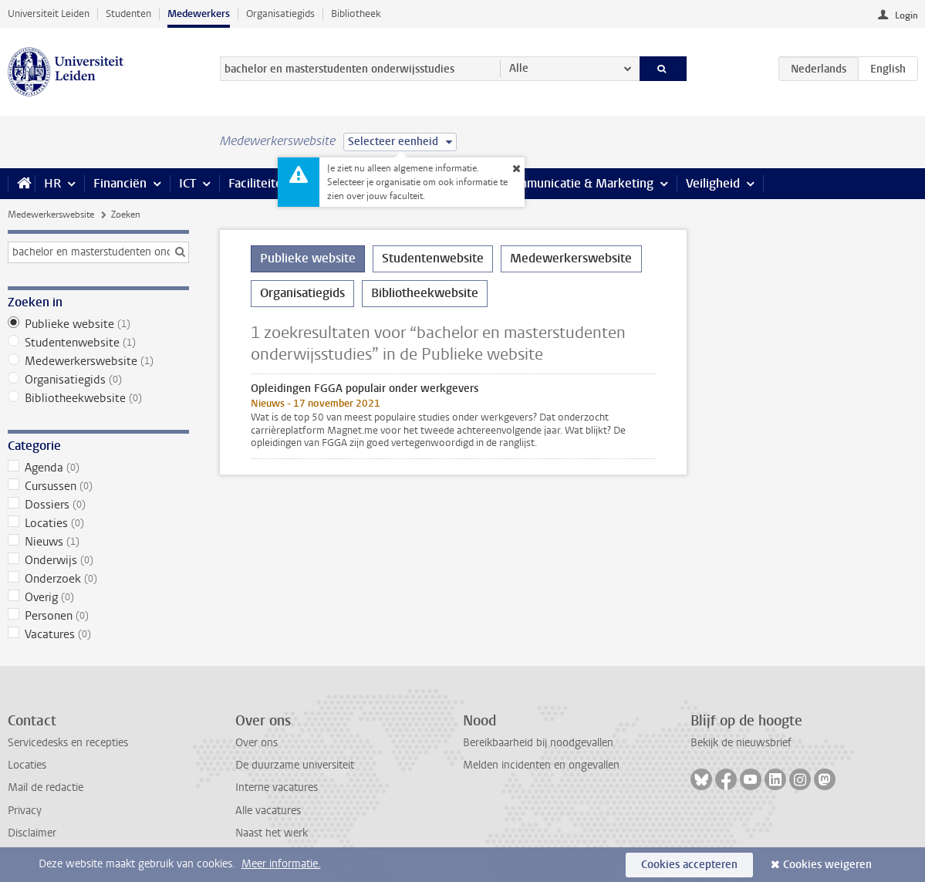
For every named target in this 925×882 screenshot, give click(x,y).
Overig (98, 597)
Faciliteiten (258, 183)
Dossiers (98, 504)
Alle (518, 68)
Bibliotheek (356, 13)
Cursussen (98, 486)
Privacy (25, 810)
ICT (187, 183)
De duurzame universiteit (294, 765)
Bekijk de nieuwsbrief (741, 742)
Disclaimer (32, 833)
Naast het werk (271, 833)
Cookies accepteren (689, 864)
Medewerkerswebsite (51, 214)
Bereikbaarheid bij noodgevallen (538, 742)
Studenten (128, 13)
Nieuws (98, 541)
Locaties (98, 523)
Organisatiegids (280, 13)
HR (52, 183)
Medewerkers (198, 13)
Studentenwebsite (98, 342)
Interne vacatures (276, 787)
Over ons (256, 742)
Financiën (120, 183)
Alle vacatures (268, 810)
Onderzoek (98, 578)
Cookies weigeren (827, 864)
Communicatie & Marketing (578, 183)
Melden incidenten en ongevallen (541, 765)
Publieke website (98, 324)
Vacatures (98, 634)
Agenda (98, 467)
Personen (98, 615)
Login (906, 15)
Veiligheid (713, 183)
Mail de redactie (45, 787)
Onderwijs (98, 560)
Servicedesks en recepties (68, 742)
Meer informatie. (281, 864)
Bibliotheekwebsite (98, 398)
